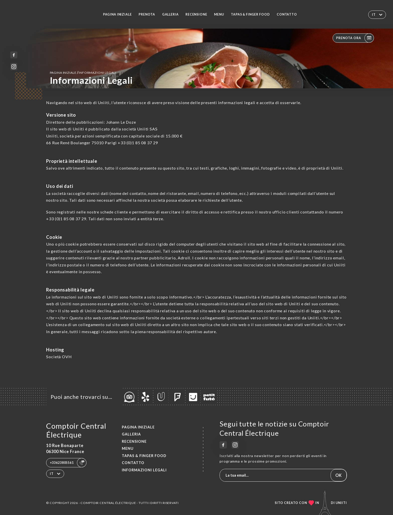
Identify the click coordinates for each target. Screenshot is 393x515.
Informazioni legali (144, 470)
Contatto (287, 14)
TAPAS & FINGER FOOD (250, 14)
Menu (219, 14)
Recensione (196, 14)
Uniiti (341, 503)
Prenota (147, 14)
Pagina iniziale (117, 14)
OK (338, 475)
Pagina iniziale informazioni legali (83, 72)
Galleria (170, 14)
